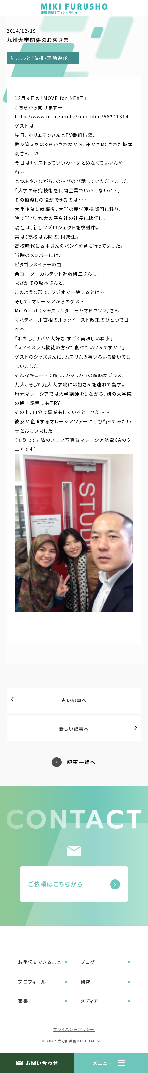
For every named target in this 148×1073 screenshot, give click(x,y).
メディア (89, 1001)
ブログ (88, 962)
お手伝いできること (39, 962)
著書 (23, 1001)
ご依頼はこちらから (55, 883)
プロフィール (32, 981)
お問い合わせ (42, 1062)
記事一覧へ (81, 762)
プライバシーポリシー (74, 1029)
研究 (86, 981)
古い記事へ (74, 700)
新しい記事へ (74, 728)
